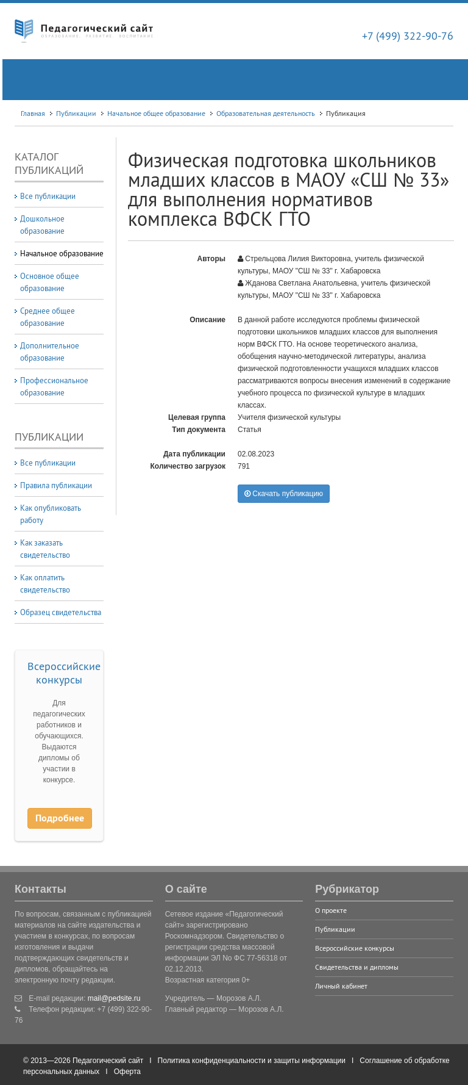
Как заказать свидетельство (45, 549)
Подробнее (59, 818)
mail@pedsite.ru (114, 998)
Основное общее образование (49, 282)
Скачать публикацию (283, 493)
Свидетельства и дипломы (357, 966)
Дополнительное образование (49, 351)
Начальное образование (62, 253)
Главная (33, 113)
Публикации (76, 113)
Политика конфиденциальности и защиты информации (252, 1060)
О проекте (331, 910)
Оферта (127, 1071)
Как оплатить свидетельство (45, 583)
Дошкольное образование (42, 225)
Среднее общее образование (47, 317)
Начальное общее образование (156, 113)
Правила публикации (56, 485)
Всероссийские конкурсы (64, 673)
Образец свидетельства (60, 612)
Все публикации (48, 196)
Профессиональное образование (54, 386)
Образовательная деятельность (265, 113)
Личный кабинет (341, 985)
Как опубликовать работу (50, 514)
